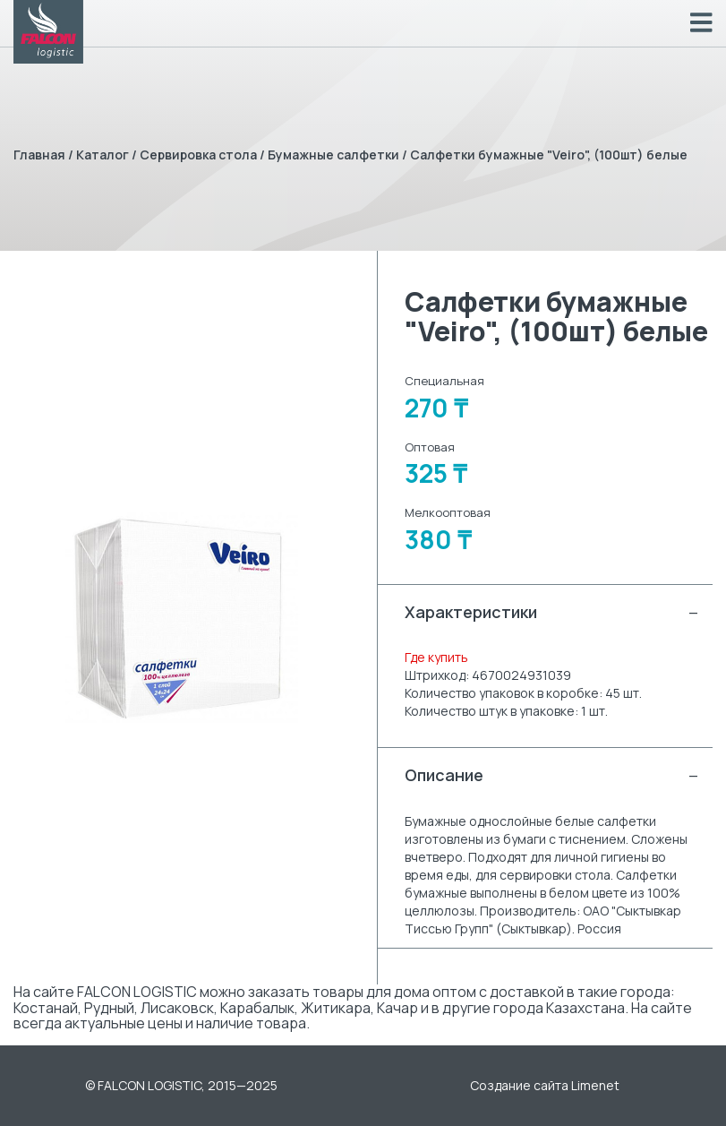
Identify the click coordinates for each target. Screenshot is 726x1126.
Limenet (595, 1085)
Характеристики (552, 612)
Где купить (436, 657)
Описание (552, 775)
